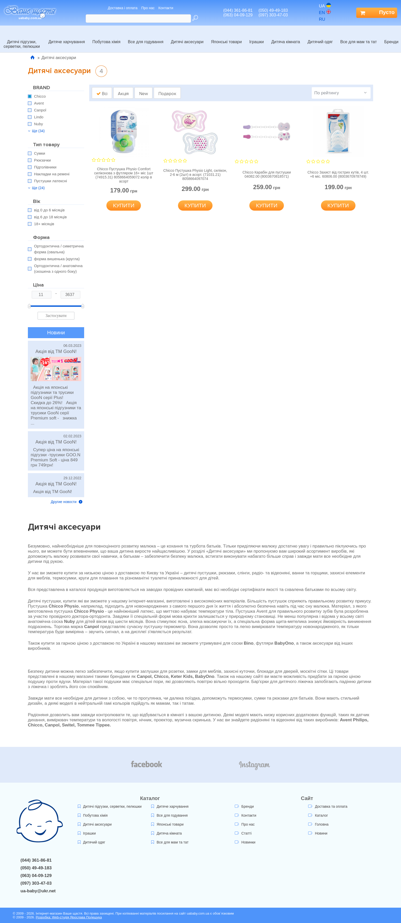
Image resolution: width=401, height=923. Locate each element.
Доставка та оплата (327, 806)
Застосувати (56, 315)
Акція (123, 93)
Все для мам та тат (358, 36)
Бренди (391, 36)
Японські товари (226, 36)
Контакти (165, 8)
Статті (243, 833)
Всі (101, 93)
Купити (124, 205)
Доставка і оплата (123, 8)
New (143, 93)
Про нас (147, 8)
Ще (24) (36, 188)
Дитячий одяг (320, 36)
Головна (318, 824)
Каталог (318, 815)
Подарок (167, 93)
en (325, 12)
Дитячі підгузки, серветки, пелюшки (22, 38)
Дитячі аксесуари (187, 36)
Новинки (245, 842)
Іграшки (256, 36)
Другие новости (66, 502)
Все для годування (145, 36)
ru (325, 19)
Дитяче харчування (66, 36)
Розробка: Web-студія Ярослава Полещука (69, 917)
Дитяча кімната (285, 36)
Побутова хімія (106, 36)
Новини (317, 833)
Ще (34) (36, 131)
